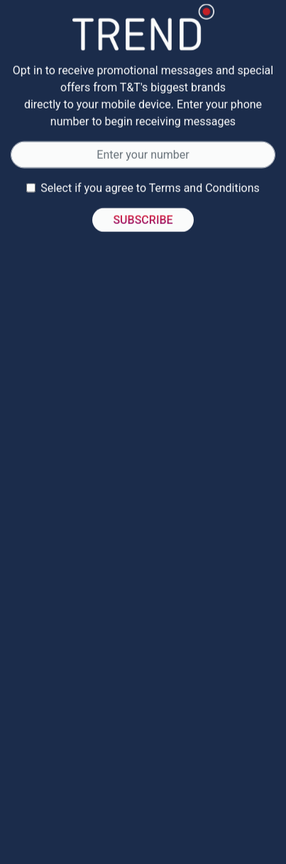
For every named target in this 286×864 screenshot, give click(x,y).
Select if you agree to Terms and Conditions (150, 189)
